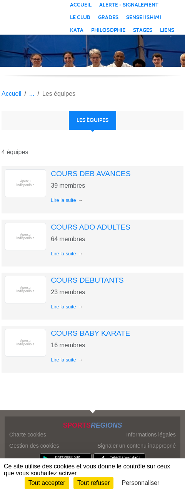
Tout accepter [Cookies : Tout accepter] (46, 483)
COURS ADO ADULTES (90, 227)
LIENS (167, 30)
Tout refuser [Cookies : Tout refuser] (93, 483)
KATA (76, 30)
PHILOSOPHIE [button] (108, 30)
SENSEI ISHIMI (143, 17)
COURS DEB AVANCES (90, 174)
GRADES (108, 17)
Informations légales (151, 434)
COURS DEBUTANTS (87, 280)
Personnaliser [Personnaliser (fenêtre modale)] (141, 483)
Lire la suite (63, 200)
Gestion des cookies (34, 446)
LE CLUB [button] (80, 17)
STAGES (142, 30)
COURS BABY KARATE (90, 333)
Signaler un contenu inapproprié (136, 446)
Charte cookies (27, 434)
